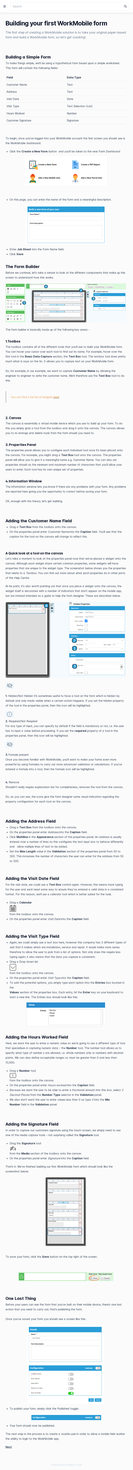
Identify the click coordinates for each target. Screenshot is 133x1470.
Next (8, 1447)
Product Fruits (74, 1464)
